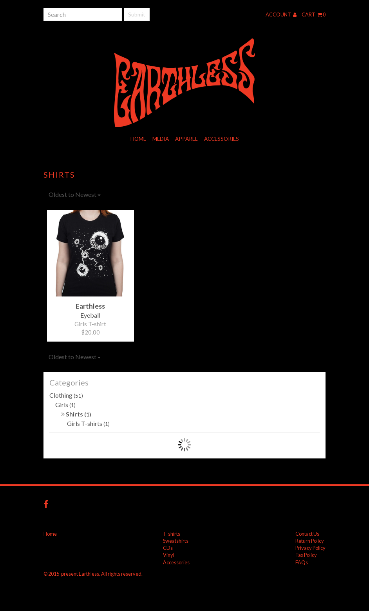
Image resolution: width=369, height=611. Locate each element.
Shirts (76, 414)
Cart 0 (314, 14)
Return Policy (309, 541)
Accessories (221, 139)
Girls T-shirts (88, 423)
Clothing (66, 395)
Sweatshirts (175, 541)
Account (281, 14)
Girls (65, 404)
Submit (136, 14)
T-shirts (171, 534)
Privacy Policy (310, 548)
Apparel (186, 139)
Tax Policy (306, 555)
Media (160, 139)
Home (138, 139)
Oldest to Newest (75, 194)
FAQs (301, 562)
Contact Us (307, 534)
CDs (168, 548)
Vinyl (168, 555)
